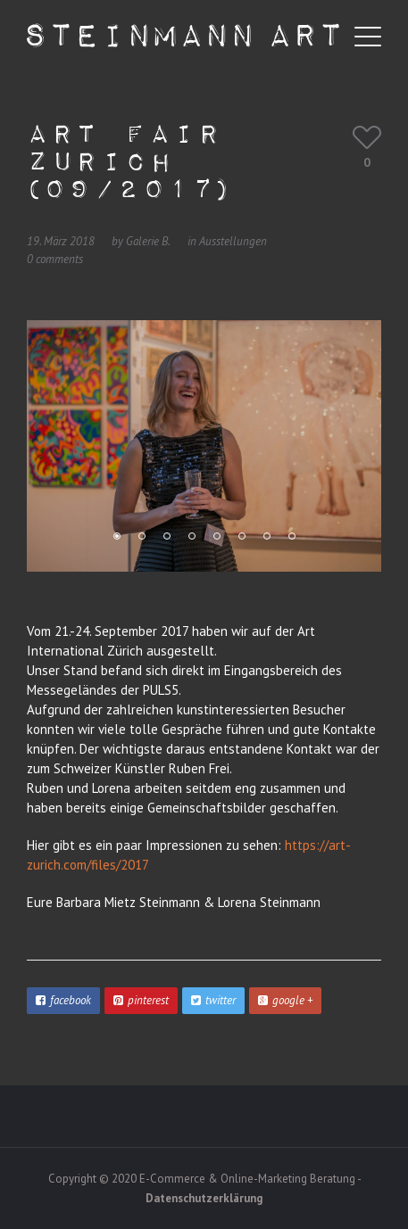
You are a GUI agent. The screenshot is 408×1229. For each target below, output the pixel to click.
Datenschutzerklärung (204, 1198)
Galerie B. (148, 241)
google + (285, 1000)
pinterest (141, 1000)
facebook (63, 1000)
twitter (213, 1000)
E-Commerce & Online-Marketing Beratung (247, 1178)
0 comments (55, 259)
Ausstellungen (233, 241)
